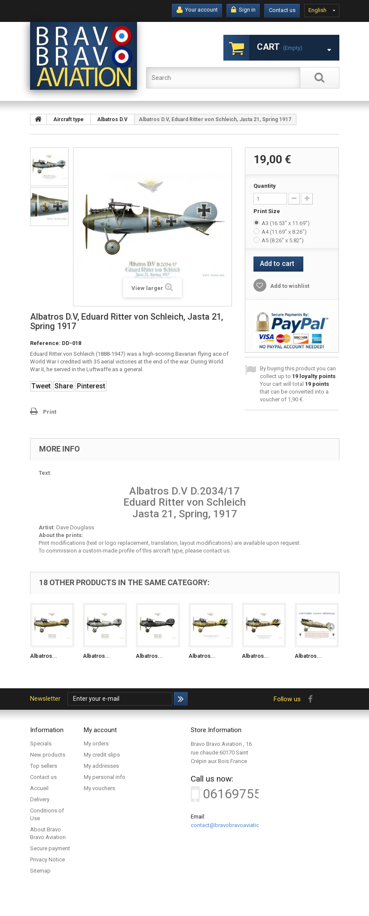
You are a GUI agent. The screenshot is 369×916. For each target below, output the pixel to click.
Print (49, 412)
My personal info (104, 777)
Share (64, 386)
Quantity (264, 186)
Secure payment (50, 848)
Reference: (45, 343)
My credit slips (102, 754)
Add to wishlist (289, 286)
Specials (41, 743)
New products (47, 754)
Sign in (243, 10)
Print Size (267, 211)
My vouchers (99, 788)
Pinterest (91, 386)
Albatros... (43, 656)
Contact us (282, 10)
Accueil (39, 788)
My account (100, 730)
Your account (197, 10)
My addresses (101, 766)
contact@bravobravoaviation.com (233, 825)
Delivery (39, 799)
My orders (96, 743)
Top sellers (43, 766)
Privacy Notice (47, 859)
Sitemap (40, 870)
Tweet (41, 386)
